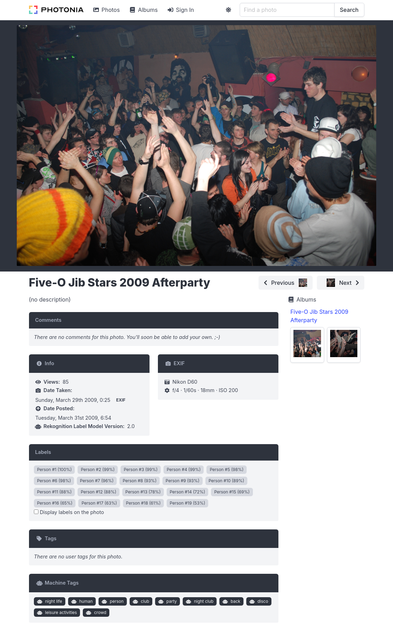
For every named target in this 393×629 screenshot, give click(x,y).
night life (48, 601)
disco (258, 601)
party (167, 601)
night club (199, 601)
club (140, 601)
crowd (96, 612)
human (81, 601)
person (112, 601)
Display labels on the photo (69, 512)
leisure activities (56, 612)
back (230, 601)
